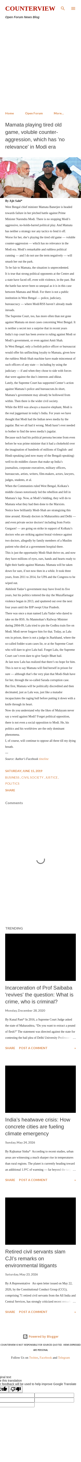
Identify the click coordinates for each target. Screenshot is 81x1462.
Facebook (46, 1357)
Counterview (30, 8)
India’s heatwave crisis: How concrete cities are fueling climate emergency (37, 1126)
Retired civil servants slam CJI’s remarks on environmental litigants (35, 1258)
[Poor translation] (16, 1389)
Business (12, 777)
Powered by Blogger (41, 1336)
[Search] (62, 7)
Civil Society (32, 777)
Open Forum (34, 113)
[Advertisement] (40, 65)
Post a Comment (33, 1048)
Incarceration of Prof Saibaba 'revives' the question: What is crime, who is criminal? (39, 994)
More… (59, 113)
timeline (44, 759)
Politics (12, 783)
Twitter (33, 1357)
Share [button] (10, 790)
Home (9, 113)
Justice (51, 777)
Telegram (64, 1357)
